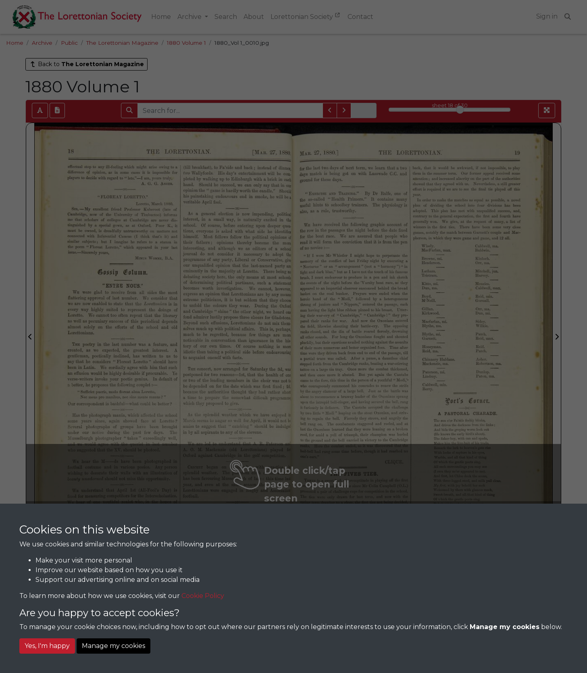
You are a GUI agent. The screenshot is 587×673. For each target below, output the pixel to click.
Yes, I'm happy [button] (47, 646)
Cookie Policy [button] (202, 596)
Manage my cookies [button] (113, 646)
